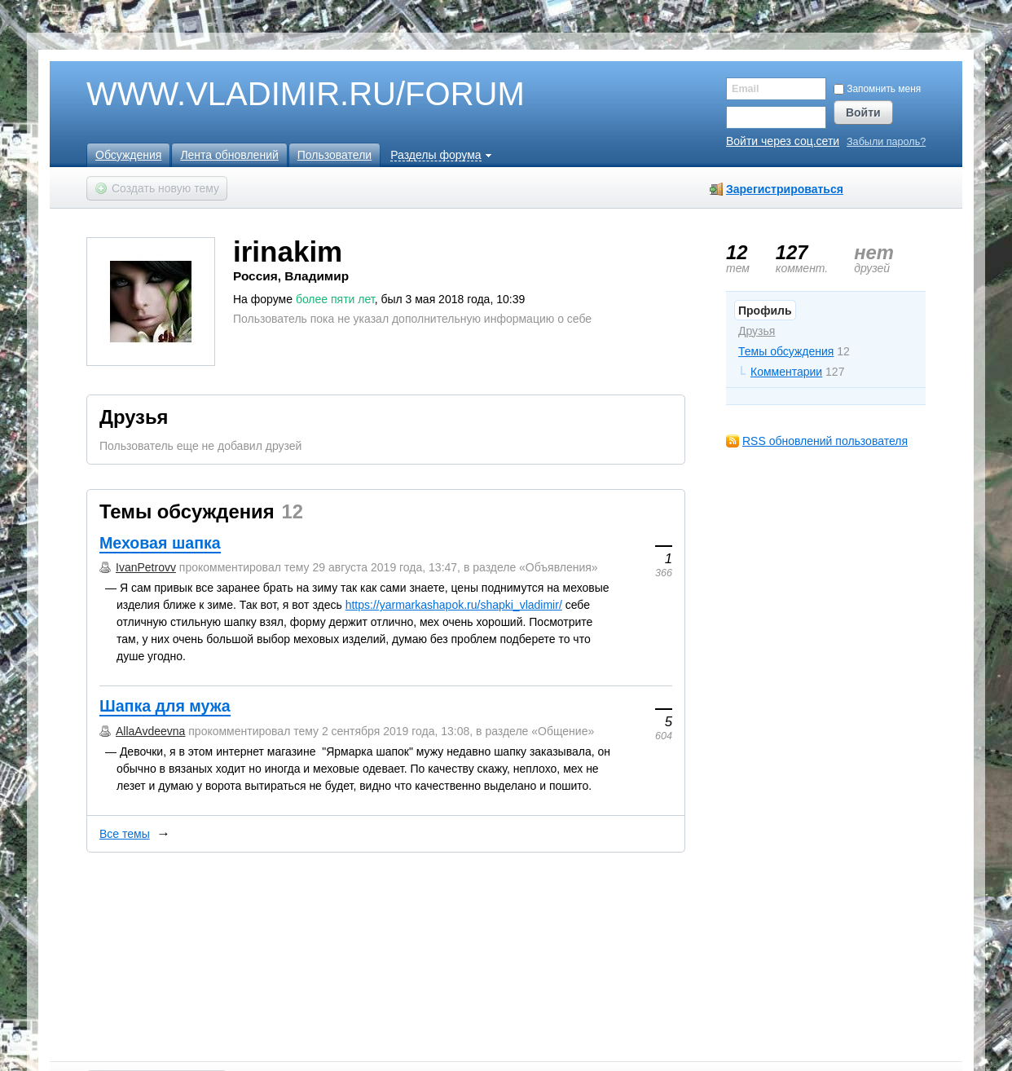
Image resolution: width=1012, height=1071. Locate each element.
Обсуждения (128, 154)
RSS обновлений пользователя (825, 440)
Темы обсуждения (786, 351)
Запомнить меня (877, 89)
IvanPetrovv (146, 567)
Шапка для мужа (165, 706)
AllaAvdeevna (150, 731)
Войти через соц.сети (782, 141)
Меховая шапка (160, 543)
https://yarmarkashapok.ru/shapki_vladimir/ (453, 604)
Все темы (124, 833)
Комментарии (786, 371)
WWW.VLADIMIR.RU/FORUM (277, 94)
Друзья (756, 330)
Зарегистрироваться (784, 189)
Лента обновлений (229, 154)
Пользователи (334, 154)
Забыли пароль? (886, 142)
